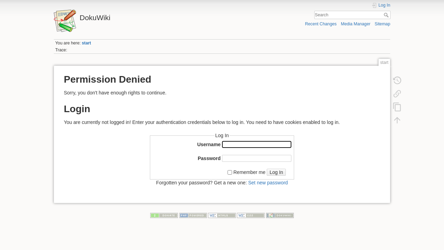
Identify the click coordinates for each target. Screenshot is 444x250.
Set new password (268, 182)
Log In (276, 172)
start (86, 43)
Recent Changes (320, 24)
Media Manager (355, 24)
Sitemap (382, 24)
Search (387, 14)
